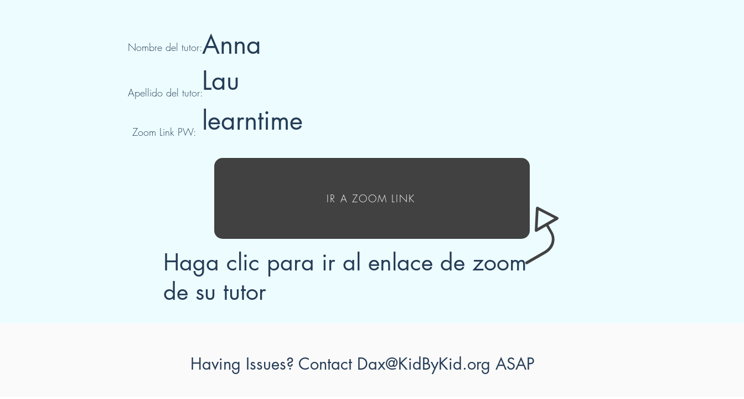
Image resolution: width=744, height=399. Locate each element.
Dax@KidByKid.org (423, 364)
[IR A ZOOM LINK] (372, 198)
